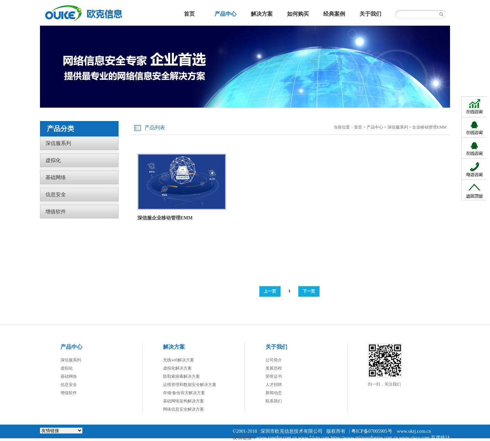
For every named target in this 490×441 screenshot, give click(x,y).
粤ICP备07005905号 (371, 431)
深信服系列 (397, 127)
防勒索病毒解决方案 (181, 376)
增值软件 (55, 211)
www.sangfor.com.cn (277, 437)
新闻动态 (274, 392)
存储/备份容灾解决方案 (184, 392)
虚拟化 (53, 160)
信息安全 (55, 194)
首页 (358, 127)
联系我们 (274, 401)
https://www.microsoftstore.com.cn (364, 437)
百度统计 (440, 437)
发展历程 (274, 368)
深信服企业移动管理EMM (165, 217)
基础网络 (55, 177)
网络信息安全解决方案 (183, 409)
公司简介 (274, 360)
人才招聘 (274, 384)
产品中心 (375, 127)
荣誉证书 (274, 376)
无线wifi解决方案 (178, 360)
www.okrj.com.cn (414, 431)
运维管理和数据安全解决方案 (189, 384)
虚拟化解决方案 (177, 368)
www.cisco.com (414, 437)
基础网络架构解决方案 (183, 401)
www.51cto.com (314, 437)
